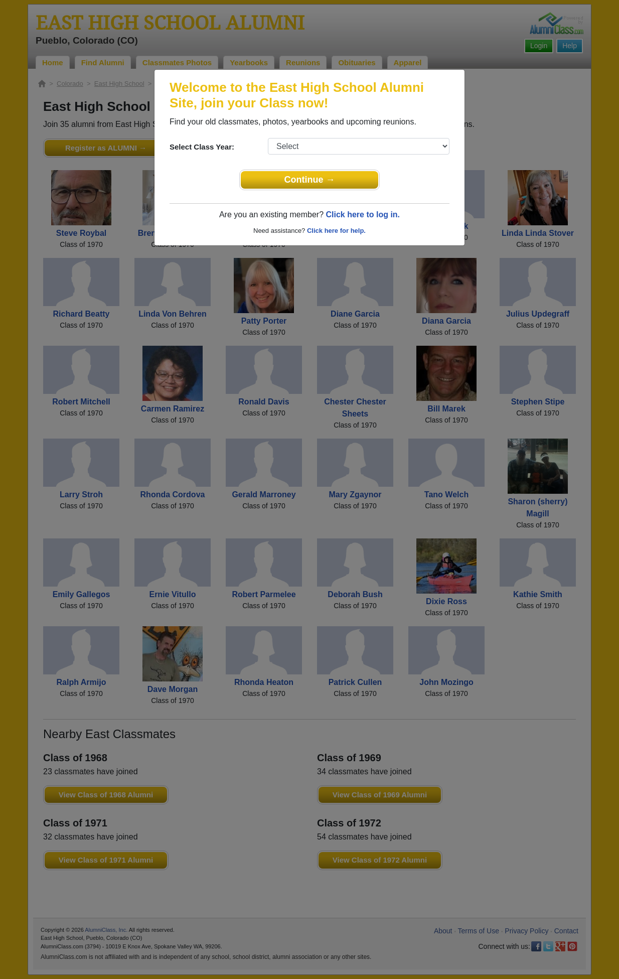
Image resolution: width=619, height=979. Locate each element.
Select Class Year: (202, 147)
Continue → (309, 180)
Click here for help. (336, 230)
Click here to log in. (363, 214)
